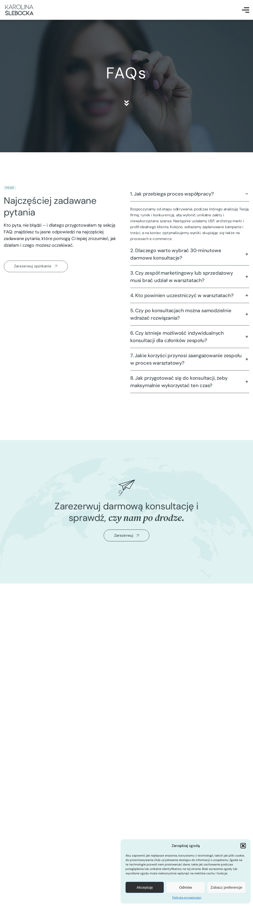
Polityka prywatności (186, 898)
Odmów (185, 887)
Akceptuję (145, 887)
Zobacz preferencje (226, 887)
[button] (243, 845)
